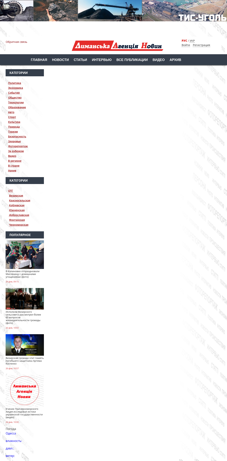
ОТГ (10, 190)
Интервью (102, 60)
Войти (186, 45)
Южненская (16, 210)
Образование (17, 107)
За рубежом (16, 151)
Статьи (80, 60)
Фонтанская (17, 220)
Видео (159, 60)
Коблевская (16, 205)
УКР (192, 40)
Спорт (12, 117)
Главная (39, 60)
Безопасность (17, 136)
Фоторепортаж (18, 146)
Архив (175, 60)
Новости (60, 60)
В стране (13, 165)
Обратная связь (16, 42)
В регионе (14, 161)
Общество (14, 97)
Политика (14, 83)
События (14, 92)
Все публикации (132, 60)
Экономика (15, 88)
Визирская (16, 195)
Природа (14, 126)
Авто (11, 112)
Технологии (16, 102)
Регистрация (201, 45)
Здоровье (14, 141)
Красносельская (19, 200)
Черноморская (18, 224)
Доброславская (19, 215)
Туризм (13, 131)
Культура (14, 122)
